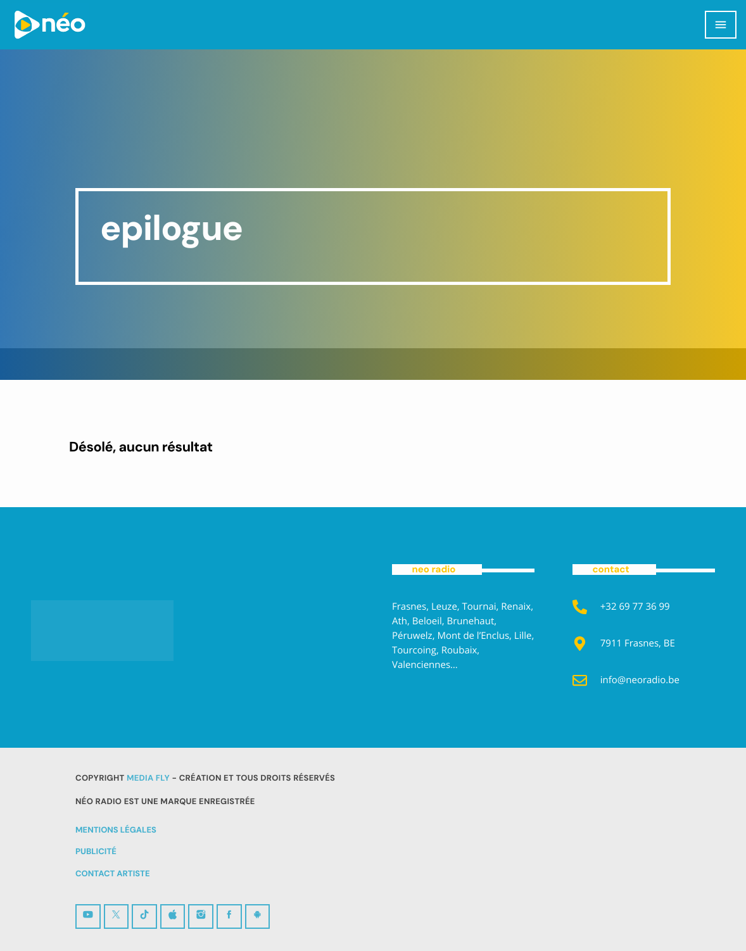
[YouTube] (88, 916)
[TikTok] (144, 916)
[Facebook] (229, 916)
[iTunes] (173, 916)
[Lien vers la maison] (49, 25)
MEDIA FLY (148, 778)
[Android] (257, 916)
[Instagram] (200, 916)
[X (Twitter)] (116, 916)
